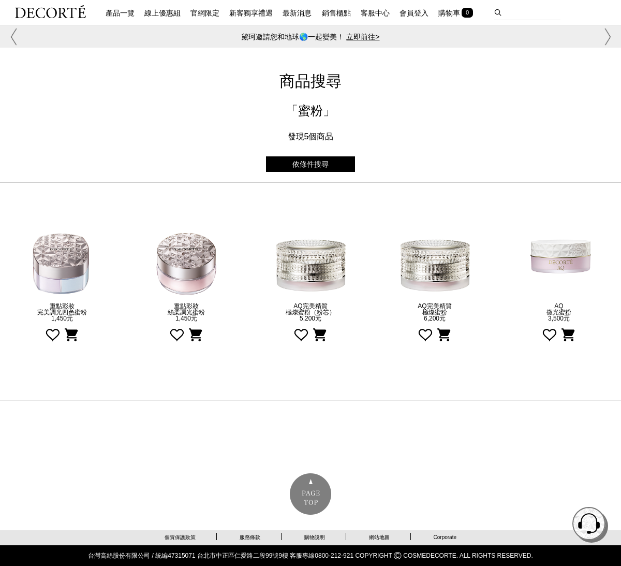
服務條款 (250, 537)
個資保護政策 (180, 537)
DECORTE (50, 11)
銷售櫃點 (336, 13)
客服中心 (375, 13)
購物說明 (314, 537)
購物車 (449, 13)
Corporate (445, 537)
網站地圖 (379, 537)
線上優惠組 (162, 13)
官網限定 (204, 13)
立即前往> (362, 37)
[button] (12, 36)
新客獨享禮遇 (251, 13)
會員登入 (414, 13)
